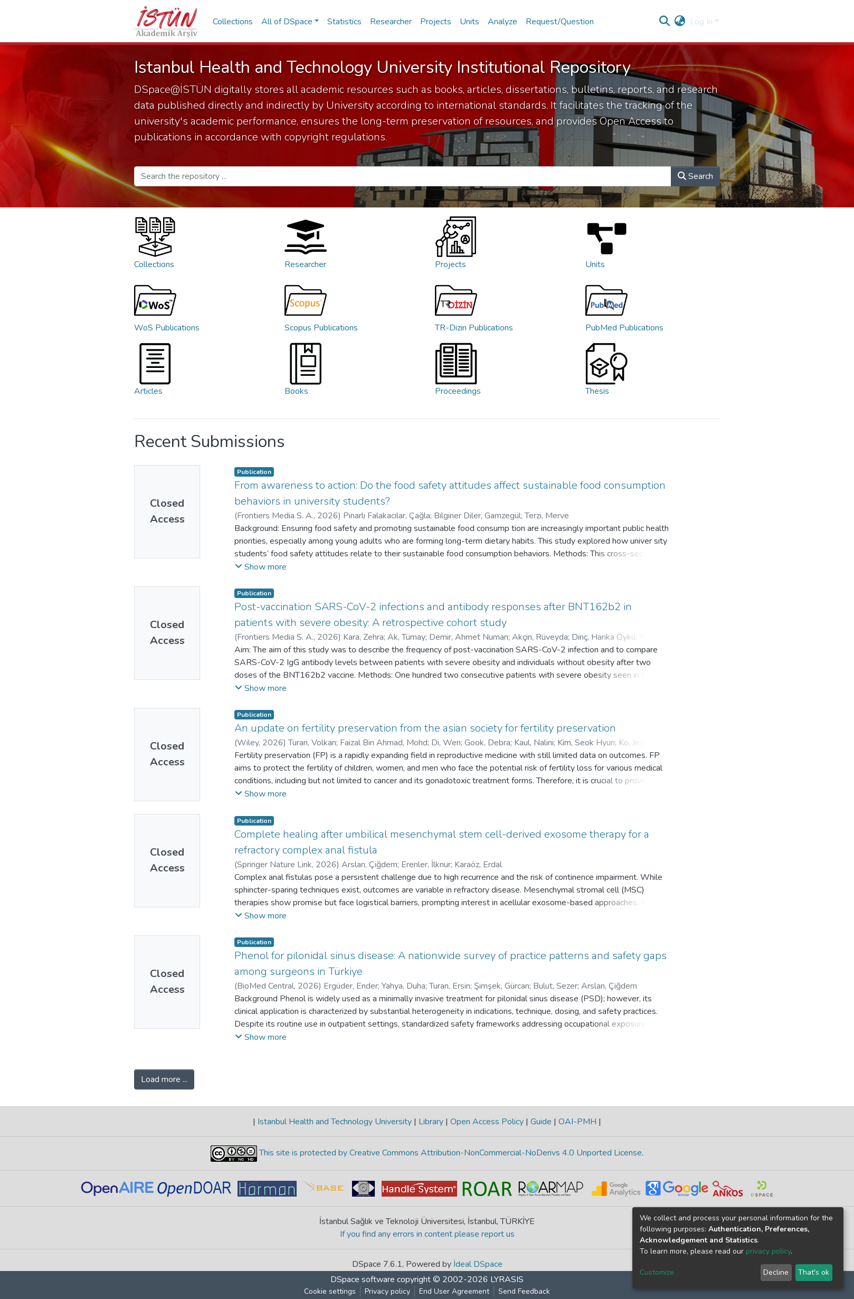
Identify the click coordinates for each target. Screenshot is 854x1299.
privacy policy (768, 1251)
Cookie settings (330, 1291)
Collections (233, 21)
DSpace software (362, 1279)
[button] (680, 21)
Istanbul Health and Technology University (334, 1121)
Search (695, 176)
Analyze (502, 21)
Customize (657, 1272)
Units (469, 21)
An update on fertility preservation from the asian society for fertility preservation (425, 728)
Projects (435, 21)
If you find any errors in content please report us (427, 1234)
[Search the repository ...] (402, 176)
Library (430, 1121)
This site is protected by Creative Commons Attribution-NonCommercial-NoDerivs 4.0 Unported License (449, 1153)
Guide (541, 1121)
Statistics (344, 21)
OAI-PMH (577, 1121)
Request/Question (560, 21)
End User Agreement (454, 1291)
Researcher (391, 21)
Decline (776, 1272)
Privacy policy (387, 1291)
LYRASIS (507, 1279)
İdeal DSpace (477, 1264)
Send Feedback (524, 1291)
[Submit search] (664, 21)
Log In (701, 21)
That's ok (813, 1272)
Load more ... (164, 1079)
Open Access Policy (487, 1121)
